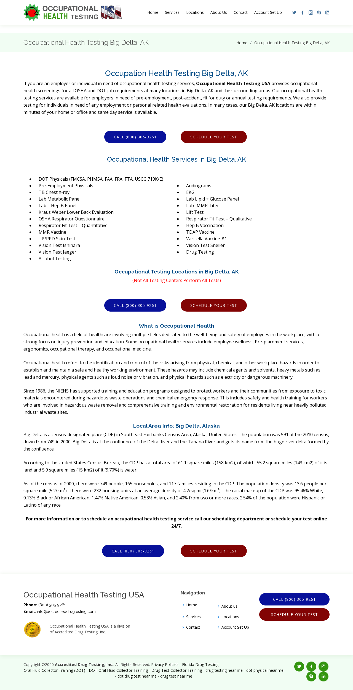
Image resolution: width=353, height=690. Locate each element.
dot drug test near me (137, 676)
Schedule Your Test (213, 136)
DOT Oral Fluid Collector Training (118, 670)
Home (152, 12)
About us (229, 606)
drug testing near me (224, 670)
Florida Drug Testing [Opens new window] (200, 664)
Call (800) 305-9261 (135, 136)
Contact (241, 12)
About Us (218, 12)
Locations (195, 12)
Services (172, 12)
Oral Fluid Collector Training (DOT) (54, 670)
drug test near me (176, 676)
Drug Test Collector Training (176, 670)
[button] (292, 12)
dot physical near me (265, 670)
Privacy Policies (164, 664)
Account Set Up (268, 12)
